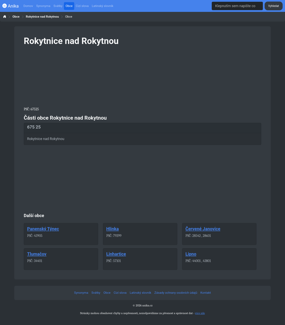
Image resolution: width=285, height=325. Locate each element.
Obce (69, 6)
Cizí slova (82, 6)
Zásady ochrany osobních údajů (175, 293)
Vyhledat (273, 6)
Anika (10, 6)
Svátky (57, 6)
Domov (28, 6)
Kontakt (205, 293)
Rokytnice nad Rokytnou (42, 16)
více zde (200, 313)
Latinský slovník (102, 6)
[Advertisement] (142, 75)
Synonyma (43, 6)
